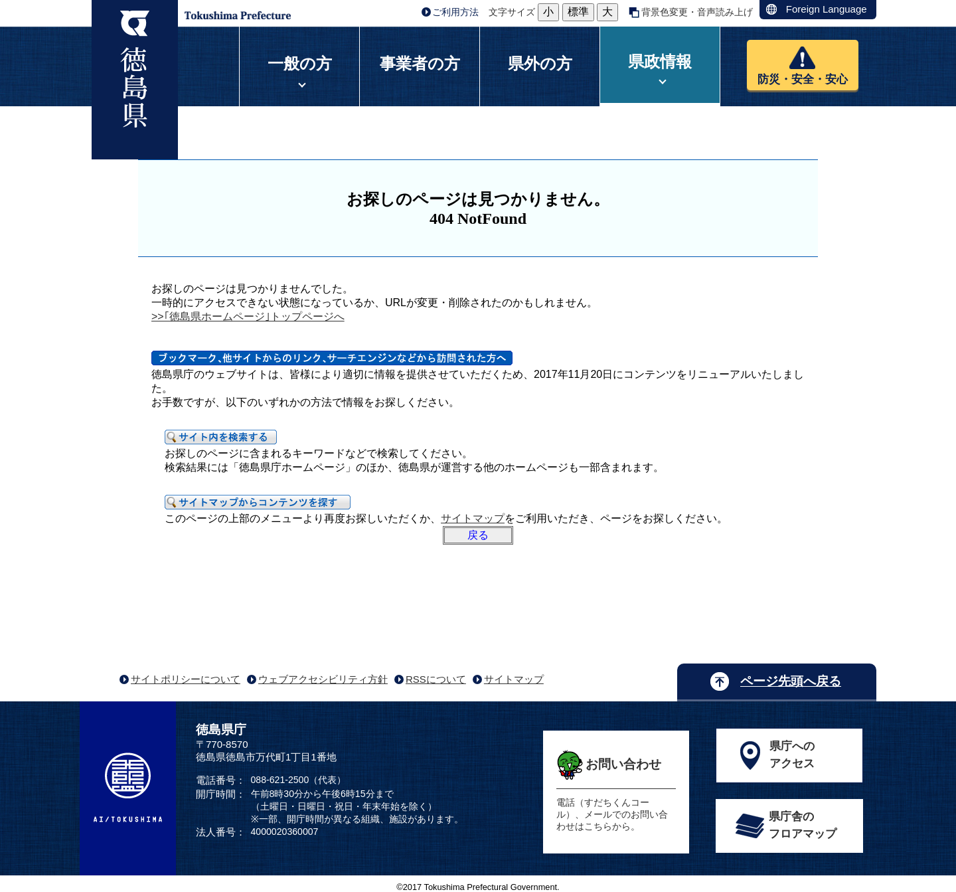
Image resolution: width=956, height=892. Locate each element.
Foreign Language (826, 9)
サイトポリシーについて (185, 679)
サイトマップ (473, 518)
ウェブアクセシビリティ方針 (323, 679)
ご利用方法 (455, 12)
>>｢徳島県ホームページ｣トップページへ (248, 316)
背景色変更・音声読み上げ (697, 12)
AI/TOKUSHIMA (128, 787)
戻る (478, 535)
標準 (578, 11)
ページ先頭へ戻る (790, 681)
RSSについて (436, 679)
